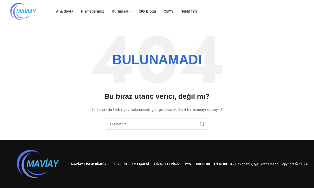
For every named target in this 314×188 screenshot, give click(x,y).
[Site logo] (23, 11)
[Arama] (157, 124)
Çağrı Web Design (264, 163)
